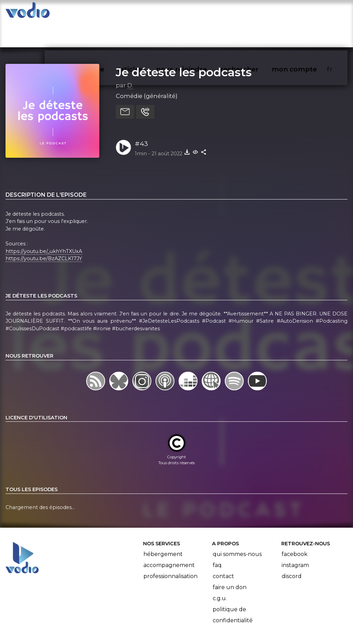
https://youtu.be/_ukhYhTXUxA (44, 224)
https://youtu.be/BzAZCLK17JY (44, 232)
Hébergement (163, 527)
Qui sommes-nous (237, 527)
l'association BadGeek (117, 628)
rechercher (252, 12)
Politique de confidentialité (233, 588)
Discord (292, 549)
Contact (223, 549)
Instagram (295, 538)
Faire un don (229, 560)
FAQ (217, 538)
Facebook (294, 527)
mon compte (305, 12)
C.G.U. (220, 571)
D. (130, 58)
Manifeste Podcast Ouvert (196, 619)
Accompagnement (169, 538)
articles (145, 12)
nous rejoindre (195, 12)
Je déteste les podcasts (184, 45)
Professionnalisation (170, 549)
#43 (141, 117)
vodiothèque (99, 12)
